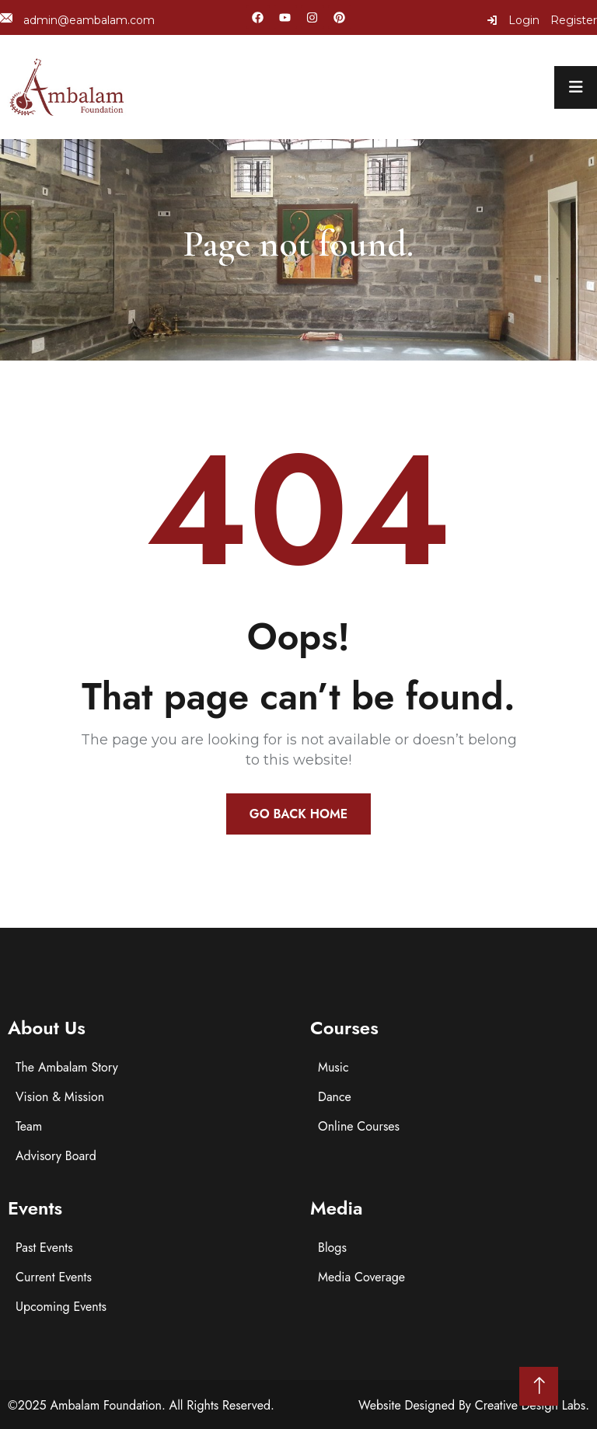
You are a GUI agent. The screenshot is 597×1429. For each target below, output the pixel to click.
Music (333, 1067)
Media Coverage (361, 1277)
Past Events (44, 1247)
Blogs (332, 1247)
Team (29, 1126)
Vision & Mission (60, 1097)
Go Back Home (298, 814)
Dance (334, 1097)
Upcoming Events (61, 1307)
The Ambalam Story (67, 1067)
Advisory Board (56, 1156)
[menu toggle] (575, 87)
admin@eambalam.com (77, 19)
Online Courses (359, 1126)
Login (513, 20)
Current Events (54, 1277)
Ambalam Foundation (106, 1405)
